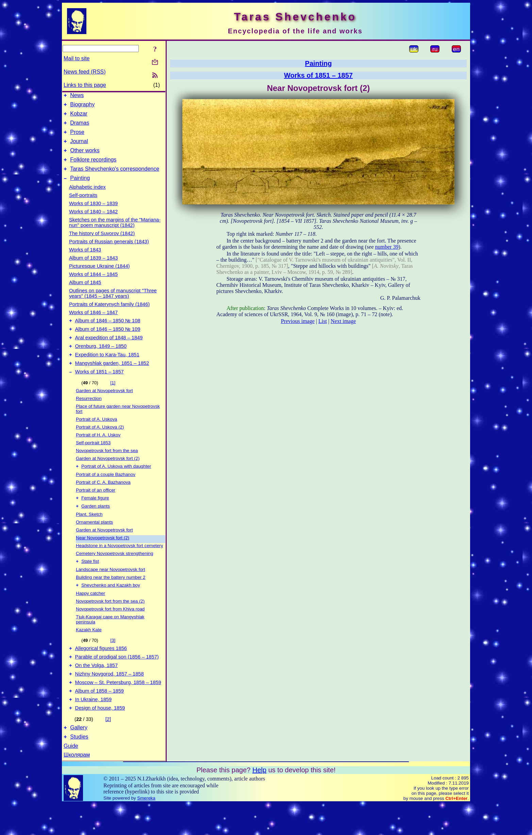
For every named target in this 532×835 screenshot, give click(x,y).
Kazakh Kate (89, 650)
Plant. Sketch (89, 533)
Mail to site (76, 58)
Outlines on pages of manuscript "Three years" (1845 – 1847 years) (113, 303)
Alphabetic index (87, 197)
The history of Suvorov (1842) (102, 243)
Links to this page (85, 85)
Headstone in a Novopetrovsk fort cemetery (119, 565)
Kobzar (78, 117)
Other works (84, 157)
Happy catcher (90, 614)
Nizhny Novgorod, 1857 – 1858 (109, 698)
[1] (112, 400)
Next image (343, 321)
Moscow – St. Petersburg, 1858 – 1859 (118, 708)
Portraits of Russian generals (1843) (109, 251)
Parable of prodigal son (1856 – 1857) (117, 679)
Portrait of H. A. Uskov (98, 452)
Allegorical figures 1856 (101, 670)
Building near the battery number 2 (111, 597)
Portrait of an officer (95, 508)
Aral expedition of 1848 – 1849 (109, 351)
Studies (79, 768)
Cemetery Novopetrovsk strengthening (114, 572)
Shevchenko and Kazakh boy (110, 605)
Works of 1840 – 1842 (93, 222)
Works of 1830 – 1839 (93, 213)
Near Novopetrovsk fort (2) (102, 557)
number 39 (387, 247)
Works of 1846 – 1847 (93, 322)
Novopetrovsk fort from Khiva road (110, 629)
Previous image (298, 321)
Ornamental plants (94, 541)
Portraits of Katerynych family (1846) (109, 314)
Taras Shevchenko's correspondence (114, 178)
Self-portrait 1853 (93, 460)
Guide (71, 777)
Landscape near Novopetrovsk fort (110, 589)
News (77, 96)
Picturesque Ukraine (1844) (99, 276)
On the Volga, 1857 (96, 689)
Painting (80, 188)
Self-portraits (83, 205)
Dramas (79, 127)
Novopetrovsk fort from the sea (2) (110, 621)
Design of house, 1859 (100, 737)
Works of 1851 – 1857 (99, 389)
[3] (112, 661)
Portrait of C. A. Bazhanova (103, 500)
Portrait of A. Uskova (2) (100, 444)
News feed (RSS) (85, 72)
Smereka (146, 829)
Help (259, 801)
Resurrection (89, 415)
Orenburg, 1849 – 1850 (101, 360)
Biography (82, 106)
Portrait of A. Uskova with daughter (116, 484)
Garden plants (95, 525)
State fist (90, 581)
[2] (108, 748)
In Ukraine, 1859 (93, 727)
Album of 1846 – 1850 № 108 (107, 332)
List (322, 321)
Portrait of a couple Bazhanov (105, 492)
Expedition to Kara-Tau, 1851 (107, 370)
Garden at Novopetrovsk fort (104, 408)
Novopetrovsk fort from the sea (107, 467)
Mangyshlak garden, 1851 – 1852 (112, 379)
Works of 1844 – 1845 (93, 284)
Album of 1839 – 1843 (93, 268)
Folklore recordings (93, 168)
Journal (79, 147)
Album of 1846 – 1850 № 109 (107, 341)
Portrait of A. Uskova (96, 436)
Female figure (95, 516)
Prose (77, 137)
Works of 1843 (85, 260)
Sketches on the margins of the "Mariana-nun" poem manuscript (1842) (115, 232)
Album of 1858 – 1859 (99, 718)
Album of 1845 (85, 292)
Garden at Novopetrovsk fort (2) (107, 475)
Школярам (77, 786)
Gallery (78, 757)
